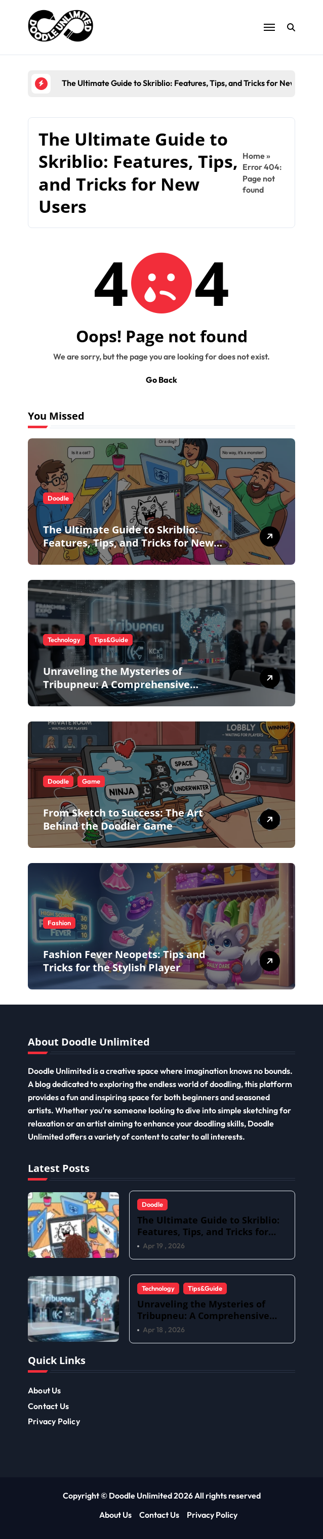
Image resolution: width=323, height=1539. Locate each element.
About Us (44, 1390)
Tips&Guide (111, 640)
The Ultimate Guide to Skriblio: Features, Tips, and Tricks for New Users (128, 543)
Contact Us (48, 1406)
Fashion (59, 923)
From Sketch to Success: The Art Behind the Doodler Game (123, 819)
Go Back (161, 380)
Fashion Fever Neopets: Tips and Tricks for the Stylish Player (124, 960)
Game (91, 781)
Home (254, 156)
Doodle (58, 498)
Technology (64, 640)
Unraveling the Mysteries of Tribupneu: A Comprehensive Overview (116, 684)
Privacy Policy (54, 1421)
